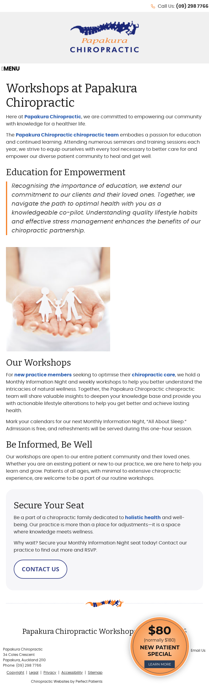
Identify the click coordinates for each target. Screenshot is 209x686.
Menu (10, 69)
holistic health (143, 517)
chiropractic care (153, 375)
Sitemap (95, 672)
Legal (33, 672)
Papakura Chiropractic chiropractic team (67, 135)
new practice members (43, 375)
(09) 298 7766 (192, 6)
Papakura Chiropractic (52, 116)
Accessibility (72, 672)
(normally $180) (160, 645)
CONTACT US (40, 569)
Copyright (15, 672)
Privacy (49, 672)
